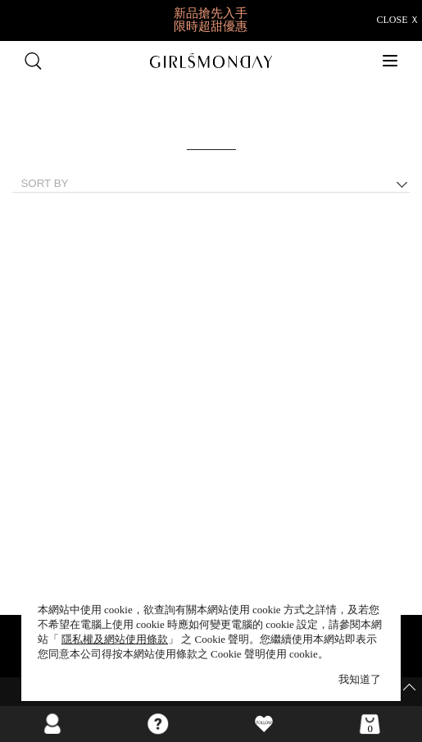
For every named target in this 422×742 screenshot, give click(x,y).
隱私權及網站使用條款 (114, 639)
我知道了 (359, 679)
